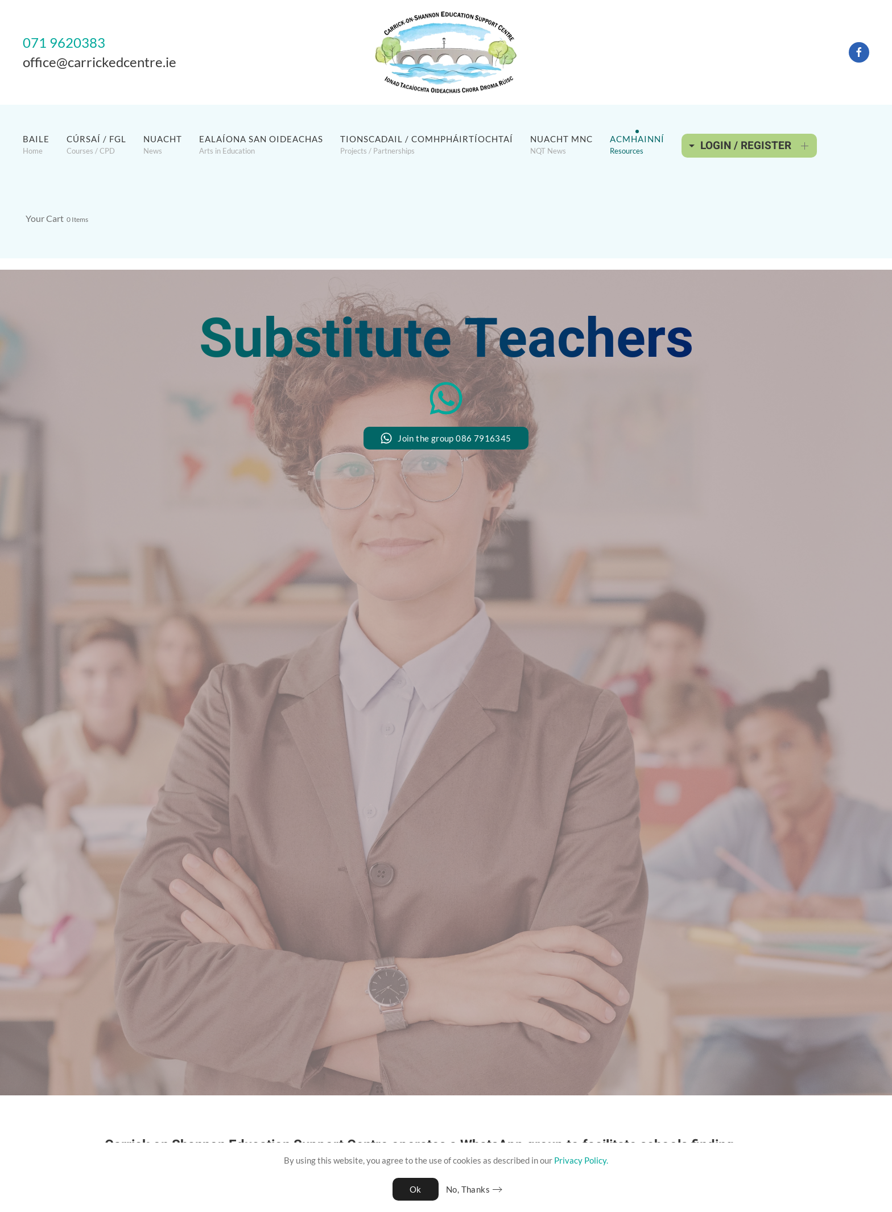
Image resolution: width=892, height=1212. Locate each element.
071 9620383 (64, 42)
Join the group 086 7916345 (446, 438)
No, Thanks (468, 1189)
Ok (416, 1189)
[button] (36, 144)
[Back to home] (446, 52)
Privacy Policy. (581, 1160)
